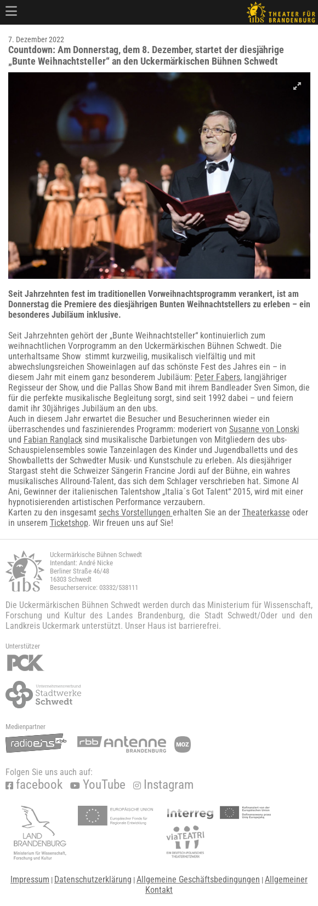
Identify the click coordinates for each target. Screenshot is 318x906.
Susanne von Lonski (264, 429)
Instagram (163, 784)
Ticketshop (69, 523)
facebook (34, 784)
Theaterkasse (266, 512)
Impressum (29, 879)
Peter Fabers (217, 377)
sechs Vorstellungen (136, 512)
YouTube (98, 784)
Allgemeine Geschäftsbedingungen (198, 879)
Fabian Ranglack (53, 439)
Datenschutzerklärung (93, 879)
